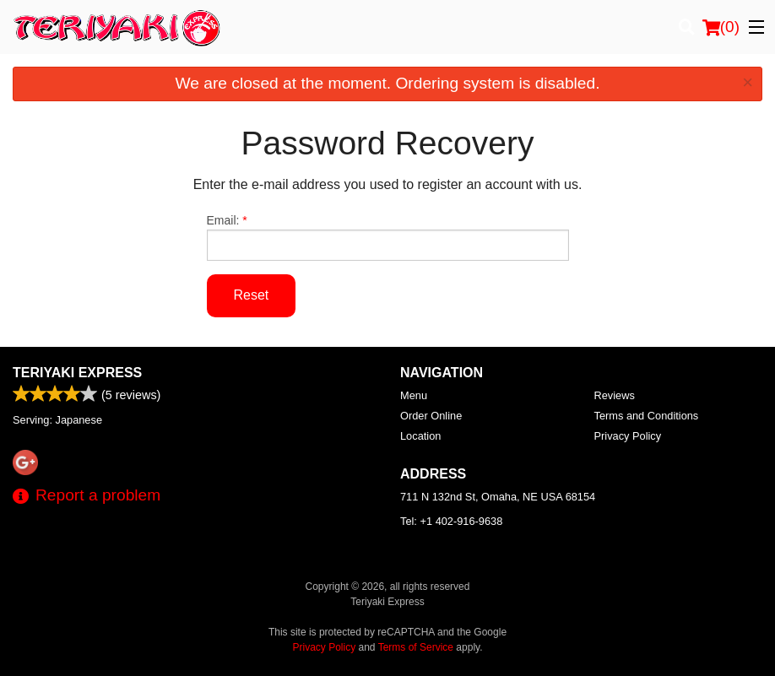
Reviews (614, 395)
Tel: (451, 521)
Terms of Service (415, 647)
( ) (721, 27)
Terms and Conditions (646, 415)
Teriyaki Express (77, 372)
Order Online (431, 415)
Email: (388, 237)
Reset (251, 295)
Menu (413, 395)
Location (420, 436)
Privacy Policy (628, 436)
